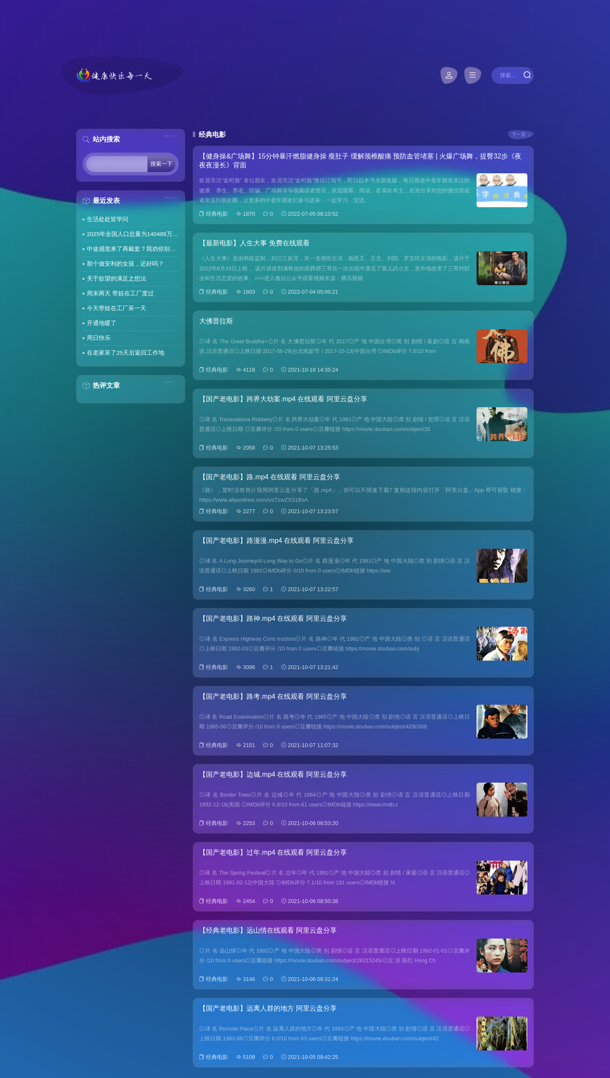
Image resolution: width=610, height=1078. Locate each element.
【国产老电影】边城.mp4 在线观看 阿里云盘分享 (273, 774)
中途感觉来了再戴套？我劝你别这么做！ (133, 249)
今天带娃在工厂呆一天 (116, 308)
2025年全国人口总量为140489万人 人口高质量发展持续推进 (133, 234)
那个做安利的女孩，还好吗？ (125, 264)
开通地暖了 (101, 323)
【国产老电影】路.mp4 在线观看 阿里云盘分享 (269, 477)
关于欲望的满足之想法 (116, 278)
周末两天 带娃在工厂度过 (120, 293)
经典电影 (217, 214)
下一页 (519, 134)
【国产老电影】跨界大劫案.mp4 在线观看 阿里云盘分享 (283, 399)
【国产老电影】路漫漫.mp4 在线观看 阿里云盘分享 (276, 540)
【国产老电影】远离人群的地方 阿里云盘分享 (267, 1008)
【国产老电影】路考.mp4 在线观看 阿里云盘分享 (273, 696)
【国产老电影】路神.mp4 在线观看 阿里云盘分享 (273, 618)
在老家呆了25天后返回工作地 (125, 353)
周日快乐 (99, 338)
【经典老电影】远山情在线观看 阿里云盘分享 (267, 930)
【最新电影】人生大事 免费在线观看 (254, 243)
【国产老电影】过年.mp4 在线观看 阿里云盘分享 (273, 852)
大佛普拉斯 (216, 321)
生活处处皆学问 (107, 219)
